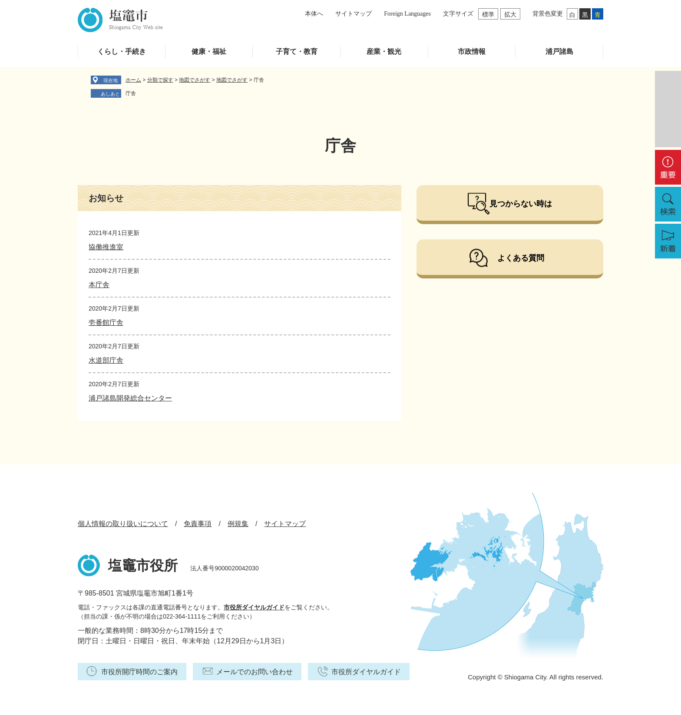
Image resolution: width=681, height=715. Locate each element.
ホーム (133, 80)
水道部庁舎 (106, 360)
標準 (488, 14)
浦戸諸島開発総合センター (130, 398)
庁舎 (131, 93)
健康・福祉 (209, 51)
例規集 (238, 523)
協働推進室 (106, 247)
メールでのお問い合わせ (254, 671)
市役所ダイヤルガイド (254, 607)
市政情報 (472, 51)
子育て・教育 (296, 51)
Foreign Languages (407, 13)
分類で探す (160, 80)
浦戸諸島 (559, 51)
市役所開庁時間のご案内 (139, 671)
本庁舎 (99, 284)
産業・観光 (384, 51)
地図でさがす (194, 80)
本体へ (314, 13)
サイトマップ (353, 13)
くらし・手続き (121, 51)
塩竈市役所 (143, 565)
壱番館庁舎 (106, 322)
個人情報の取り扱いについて (123, 523)
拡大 (510, 14)
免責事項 (198, 523)
